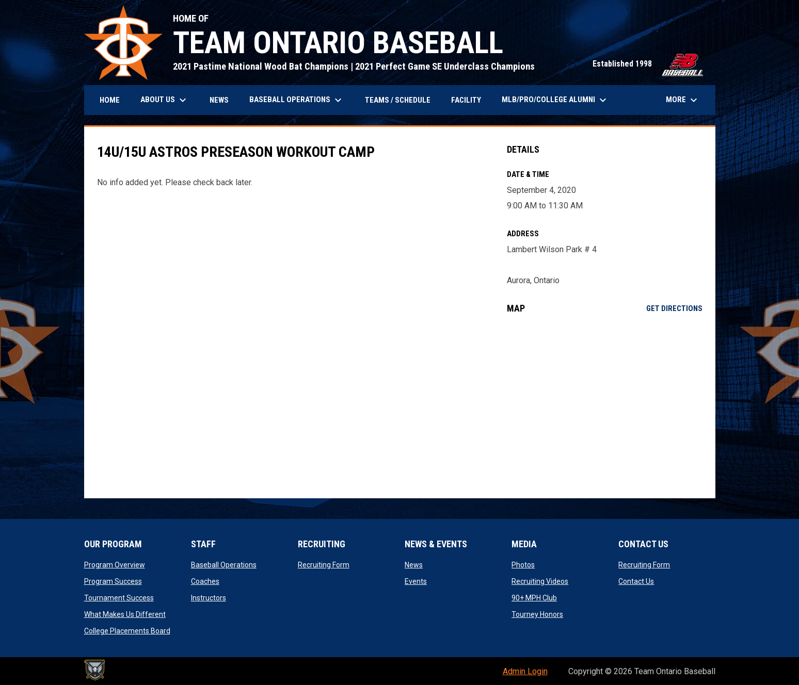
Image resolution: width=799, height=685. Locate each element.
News (414, 565)
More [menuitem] (683, 100)
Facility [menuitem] (466, 100)
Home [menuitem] (110, 100)
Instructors (208, 598)
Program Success (113, 581)
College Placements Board (127, 631)
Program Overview (114, 565)
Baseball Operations (224, 565)
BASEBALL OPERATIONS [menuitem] (296, 100)
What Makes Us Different (125, 614)
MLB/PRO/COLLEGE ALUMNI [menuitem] (555, 100)
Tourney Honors (537, 614)
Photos (523, 565)
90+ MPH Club (534, 598)
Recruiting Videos (540, 581)
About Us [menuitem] (164, 100)
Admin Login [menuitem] (525, 671)
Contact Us (636, 581)
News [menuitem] (219, 100)
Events (416, 581)
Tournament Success (119, 598)
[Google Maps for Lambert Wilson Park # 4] (604, 406)
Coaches (205, 581)
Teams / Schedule (397, 100)
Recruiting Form (323, 565)
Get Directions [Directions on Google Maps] (674, 308)
